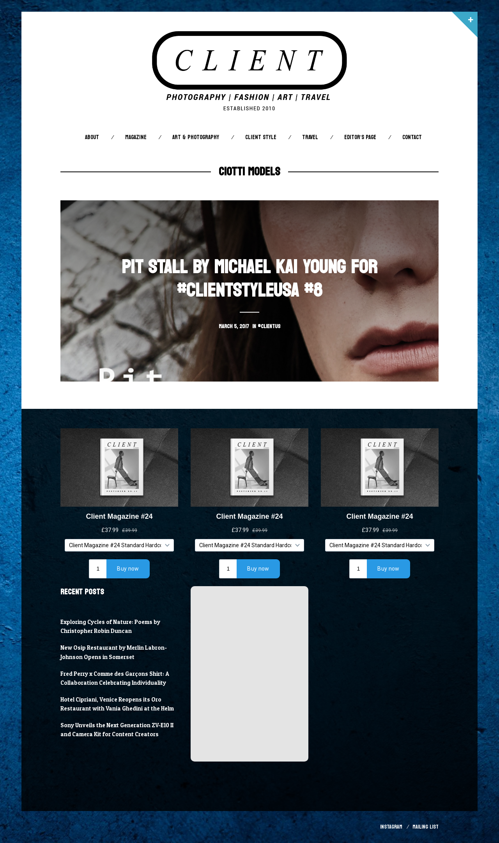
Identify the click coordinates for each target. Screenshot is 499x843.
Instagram (391, 827)
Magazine (136, 137)
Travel (310, 137)
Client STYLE (260, 137)
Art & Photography (195, 137)
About (92, 137)
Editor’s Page (360, 137)
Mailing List (425, 827)
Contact (412, 137)
